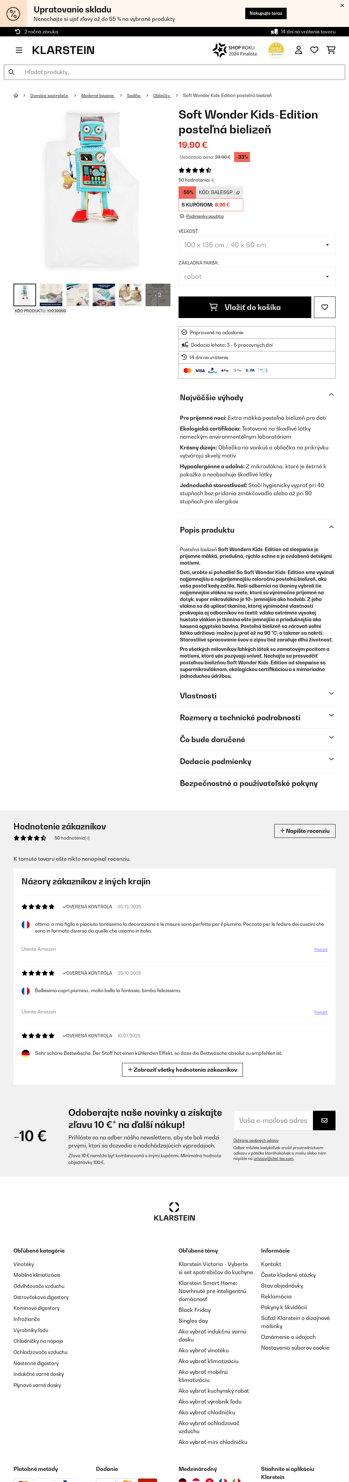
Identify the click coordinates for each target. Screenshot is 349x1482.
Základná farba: (199, 262)
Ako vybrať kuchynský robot (214, 1390)
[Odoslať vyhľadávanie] (11, 72)
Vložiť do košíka (245, 307)
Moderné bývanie (102, 95)
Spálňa (141, 95)
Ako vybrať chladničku (207, 1412)
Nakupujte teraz (262, 13)
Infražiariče (28, 1317)
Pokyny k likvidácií (284, 1306)
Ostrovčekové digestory (43, 1296)
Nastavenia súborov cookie (295, 1347)
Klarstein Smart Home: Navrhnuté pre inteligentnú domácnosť (212, 1290)
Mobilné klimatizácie (39, 1274)
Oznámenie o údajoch (288, 1336)
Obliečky (170, 95)
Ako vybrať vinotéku (204, 1350)
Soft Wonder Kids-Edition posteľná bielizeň (235, 95)
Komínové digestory (38, 1306)
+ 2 (157, 294)
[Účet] (298, 50)
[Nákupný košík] (331, 50)
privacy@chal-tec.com (274, 1158)
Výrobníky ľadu (32, 1328)
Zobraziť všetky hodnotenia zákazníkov (183, 1069)
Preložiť (320, 949)
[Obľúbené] (314, 50)
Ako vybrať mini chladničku (213, 1441)
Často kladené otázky (288, 1274)
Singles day (193, 1320)
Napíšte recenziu (302, 830)
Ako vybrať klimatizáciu (209, 1360)
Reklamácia (276, 1296)
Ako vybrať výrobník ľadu (210, 1401)
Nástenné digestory (38, 1360)
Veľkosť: (189, 230)
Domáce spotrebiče (51, 95)
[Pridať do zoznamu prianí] (325, 307)
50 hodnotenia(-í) (196, 180)
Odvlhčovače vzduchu (40, 1285)
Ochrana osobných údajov (257, 1140)
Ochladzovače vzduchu (42, 1350)
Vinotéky (24, 1263)
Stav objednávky (282, 1285)
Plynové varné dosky (39, 1382)
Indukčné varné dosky (40, 1371)
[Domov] (22, 95)
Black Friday (195, 1309)
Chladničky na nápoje (40, 1339)
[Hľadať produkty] (174, 72)
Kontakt (271, 1263)
